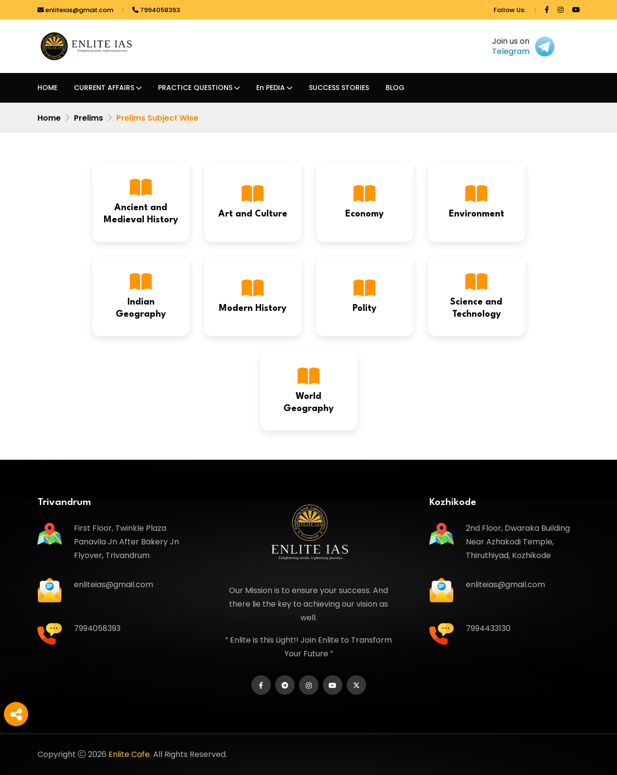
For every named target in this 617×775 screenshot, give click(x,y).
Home (49, 118)
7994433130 (488, 628)
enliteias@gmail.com (75, 10)
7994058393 (156, 10)
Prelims (88, 118)
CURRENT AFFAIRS (104, 87)
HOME (47, 87)
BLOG (395, 87)
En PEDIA (270, 87)
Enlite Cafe (129, 754)
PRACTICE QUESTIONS (195, 87)
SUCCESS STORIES (339, 87)
